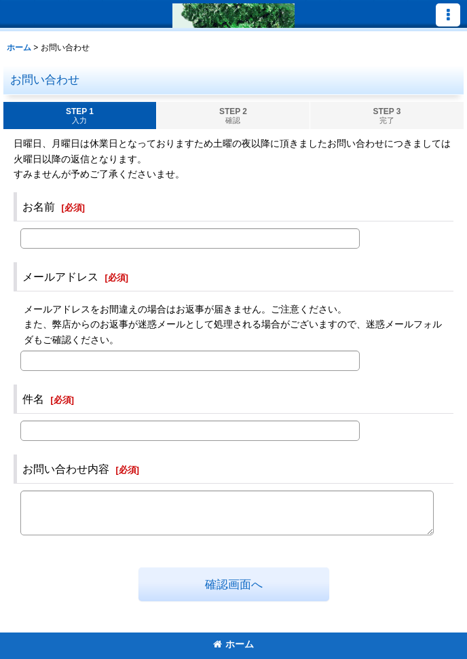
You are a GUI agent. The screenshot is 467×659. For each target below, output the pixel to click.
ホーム (233, 644)
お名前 (38, 206)
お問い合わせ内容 (65, 469)
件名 (33, 399)
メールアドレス (60, 276)
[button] (448, 14)
